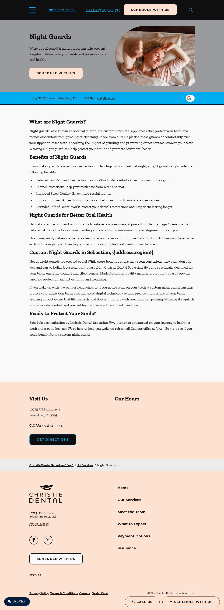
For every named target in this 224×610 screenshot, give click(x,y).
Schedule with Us (150, 10)
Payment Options (134, 536)
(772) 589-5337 (105, 98)
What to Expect (132, 524)
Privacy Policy (39, 593)
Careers (84, 593)
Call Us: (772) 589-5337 (103, 10)
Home (123, 488)
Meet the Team (131, 512)
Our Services (129, 500)
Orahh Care (100, 593)
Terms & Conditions (64, 593)
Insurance (127, 548)
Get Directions (53, 439)
